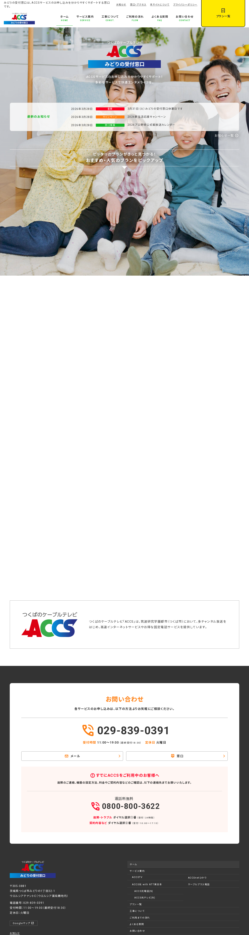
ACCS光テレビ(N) (144, 897)
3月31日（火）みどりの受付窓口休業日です (155, 108)
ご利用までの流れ (140, 917)
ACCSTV (137, 877)
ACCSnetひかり (197, 877)
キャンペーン (110, 117)
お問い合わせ (137, 931)
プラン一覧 (136, 904)
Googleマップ (23, 923)
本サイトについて (159, 4)
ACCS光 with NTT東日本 (147, 884)
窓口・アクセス (138, 4)
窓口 (177, 756)
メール (72, 756)
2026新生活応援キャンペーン (147, 116)
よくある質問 (137, 924)
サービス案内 (137, 871)
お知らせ (121, 4)
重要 (110, 109)
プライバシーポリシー (185, 4)
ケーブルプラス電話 (199, 884)
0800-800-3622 (124, 804)
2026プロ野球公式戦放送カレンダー (151, 124)
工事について (137, 911)
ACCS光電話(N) (143, 891)
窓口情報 (110, 125)
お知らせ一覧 (227, 135)
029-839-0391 (125, 731)
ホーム (133, 864)
